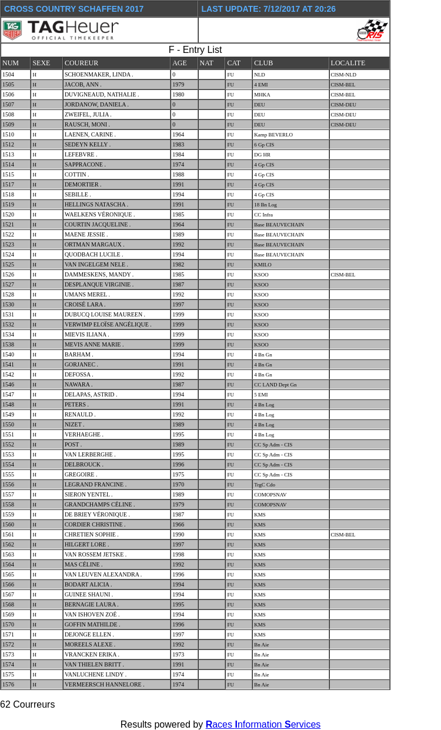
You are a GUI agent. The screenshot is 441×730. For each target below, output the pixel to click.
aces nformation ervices (263, 724)
